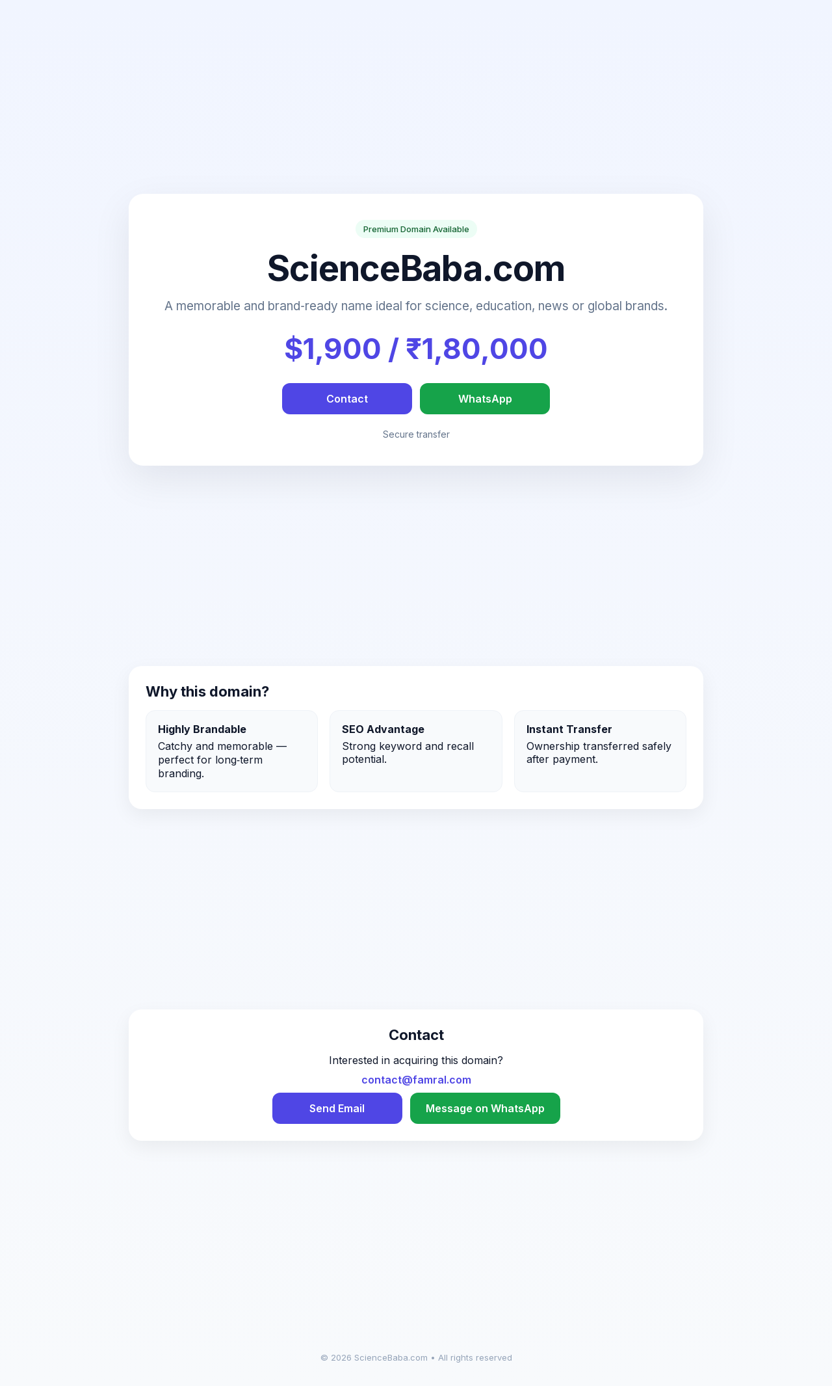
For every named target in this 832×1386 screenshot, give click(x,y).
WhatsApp (485, 398)
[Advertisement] (416, 103)
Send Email (337, 1108)
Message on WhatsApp (485, 1108)
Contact (347, 398)
